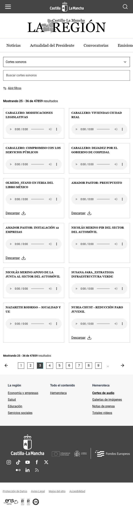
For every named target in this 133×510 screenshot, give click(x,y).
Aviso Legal (38, 491)
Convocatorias (96, 45)
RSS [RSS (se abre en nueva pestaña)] (37, 470)
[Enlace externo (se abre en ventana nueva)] (28, 501)
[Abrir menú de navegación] (8, 6)
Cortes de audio (103, 393)
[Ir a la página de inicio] (67, 7)
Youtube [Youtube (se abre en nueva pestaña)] (27, 462)
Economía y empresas (23, 393)
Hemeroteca (58, 393)
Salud (12, 399)
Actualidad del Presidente (52, 45)
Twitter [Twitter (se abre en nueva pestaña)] (46, 462)
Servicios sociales (20, 413)
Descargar (13, 213)
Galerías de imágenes (107, 399)
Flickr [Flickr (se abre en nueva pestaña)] (18, 470)
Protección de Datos (15, 491)
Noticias (13, 45)
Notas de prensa (103, 406)
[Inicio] (27, 444)
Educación (15, 406)
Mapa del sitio (57, 491)
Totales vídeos (102, 413)
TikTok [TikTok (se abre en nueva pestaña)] (18, 462)
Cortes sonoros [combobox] (16, 62)
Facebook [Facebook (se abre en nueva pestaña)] (37, 462)
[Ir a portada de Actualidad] (66, 27)
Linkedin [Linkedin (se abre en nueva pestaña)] (27, 470)
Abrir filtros (14, 88)
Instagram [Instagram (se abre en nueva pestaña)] (8, 462)
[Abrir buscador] (125, 6)
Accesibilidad (77, 491)
